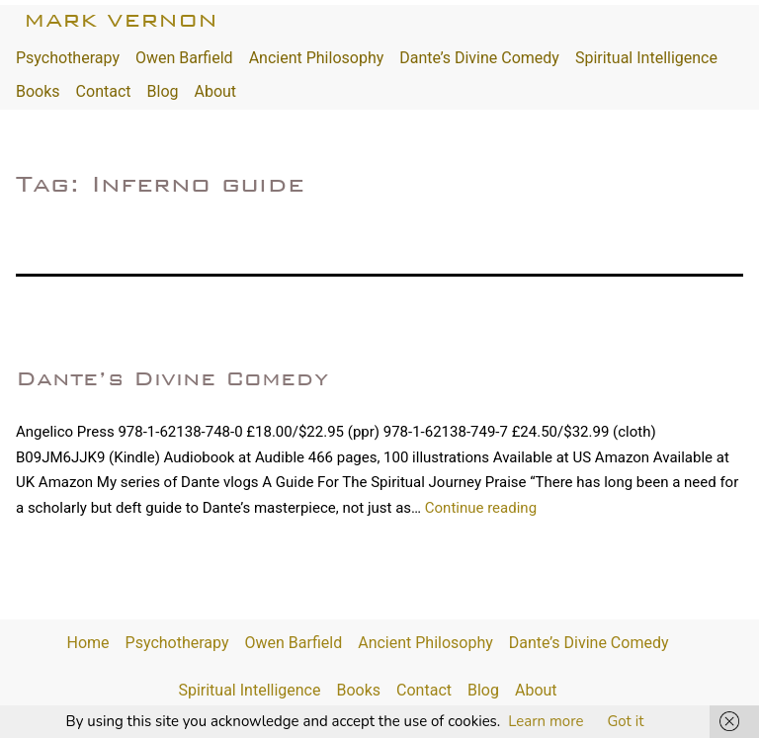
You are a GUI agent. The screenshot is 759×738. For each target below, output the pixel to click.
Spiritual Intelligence (646, 57)
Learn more (545, 721)
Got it (625, 721)
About (215, 91)
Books (38, 91)
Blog (163, 91)
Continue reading (481, 508)
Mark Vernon (120, 20)
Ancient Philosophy (316, 57)
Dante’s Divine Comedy (479, 57)
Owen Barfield (184, 57)
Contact (103, 91)
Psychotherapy (68, 57)
